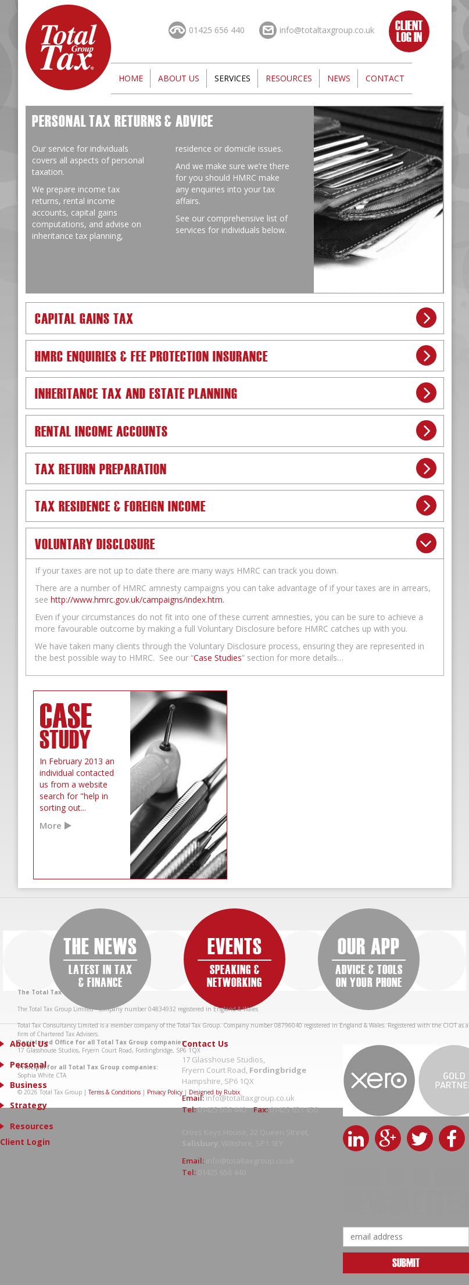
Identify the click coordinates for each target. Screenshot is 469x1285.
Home (131, 78)
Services (232, 78)
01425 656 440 (223, 1109)
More (51, 825)
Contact (385, 78)
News (338, 78)
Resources (289, 78)
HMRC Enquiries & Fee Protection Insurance (151, 355)
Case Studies (218, 657)
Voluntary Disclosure (95, 543)
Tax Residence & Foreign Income (120, 505)
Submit (406, 1262)
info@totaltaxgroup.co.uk (250, 1098)
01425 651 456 (294, 1109)
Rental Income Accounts (101, 430)
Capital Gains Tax (84, 317)
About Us (178, 78)
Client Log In (409, 30)
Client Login (25, 1141)
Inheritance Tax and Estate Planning (136, 392)
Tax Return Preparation (101, 468)
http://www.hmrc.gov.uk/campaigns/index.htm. (137, 599)
